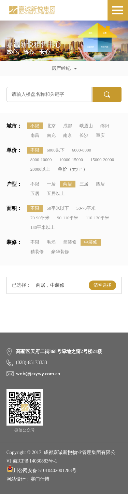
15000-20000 (102, 159)
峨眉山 (86, 125)
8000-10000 (41, 159)
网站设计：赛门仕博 (27, 479)
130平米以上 (42, 227)
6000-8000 (81, 150)
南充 (51, 135)
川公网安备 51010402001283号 (41, 469)
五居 (34, 193)
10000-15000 (71, 159)
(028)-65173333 (31, 362)
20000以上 (40, 169)
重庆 (100, 135)
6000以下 (56, 150)
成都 (67, 125)
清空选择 (102, 285)
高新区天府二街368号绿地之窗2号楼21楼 (59, 351)
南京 (67, 135)
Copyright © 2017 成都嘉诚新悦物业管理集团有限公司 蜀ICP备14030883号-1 (60, 457)
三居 (84, 183)
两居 (67, 183)
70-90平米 (39, 217)
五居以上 (56, 193)
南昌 (34, 135)
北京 (51, 125)
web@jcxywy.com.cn (38, 373)
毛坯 (51, 242)
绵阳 (104, 125)
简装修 (69, 242)
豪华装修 (60, 251)
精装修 (37, 251)
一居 (51, 183)
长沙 (84, 135)
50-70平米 (86, 208)
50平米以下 (58, 208)
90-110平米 (67, 217)
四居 (100, 183)
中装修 (90, 242)
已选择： (21, 285)
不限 (34, 125)
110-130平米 (97, 217)
